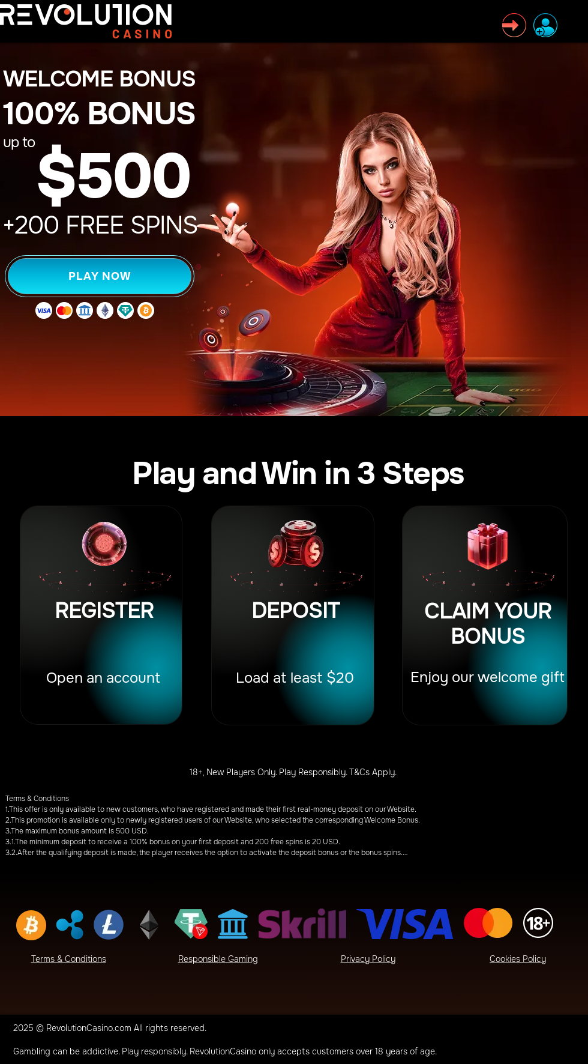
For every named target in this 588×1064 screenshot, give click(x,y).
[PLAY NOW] (99, 276)
